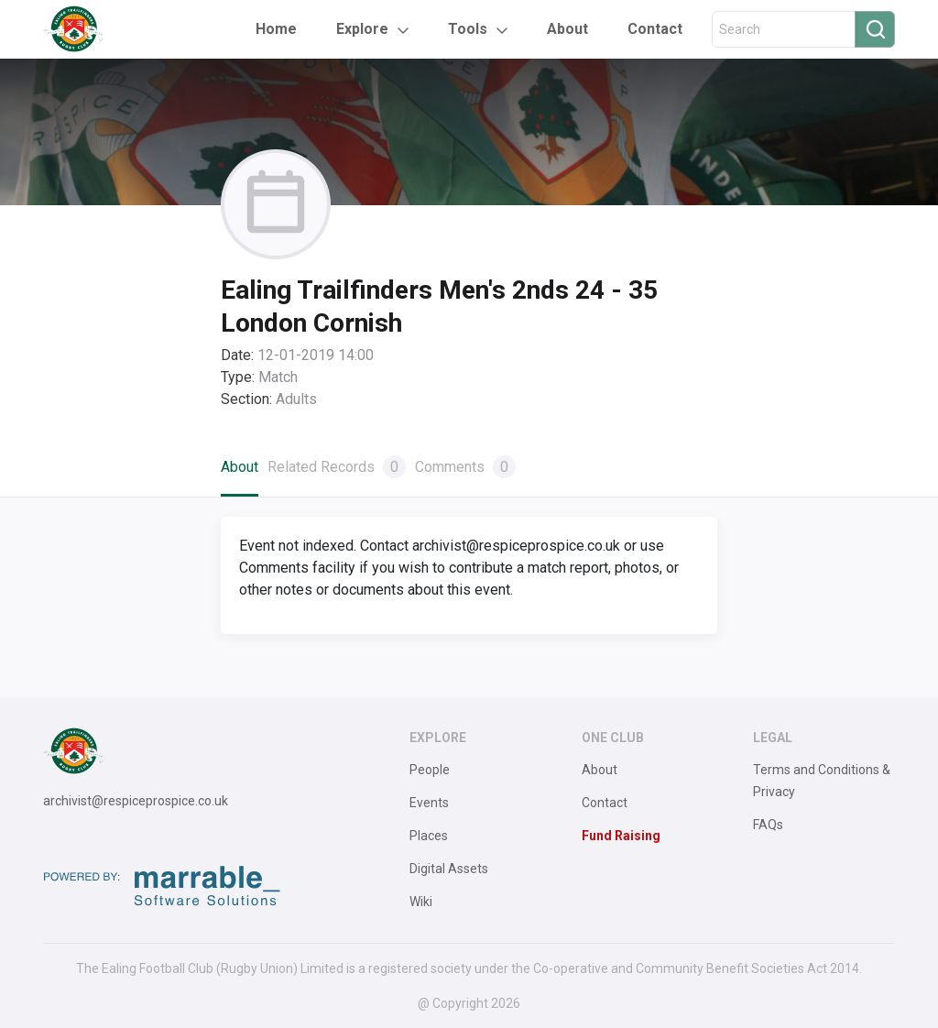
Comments (465, 467)
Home (276, 29)
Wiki (420, 901)
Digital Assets (448, 868)
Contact (654, 29)
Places (428, 835)
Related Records (336, 467)
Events (429, 802)
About (567, 29)
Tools (467, 29)
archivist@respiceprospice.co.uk (135, 800)
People (429, 769)
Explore (362, 29)
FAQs (768, 824)
